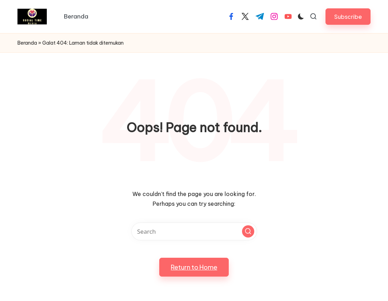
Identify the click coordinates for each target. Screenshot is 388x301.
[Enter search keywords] (194, 231)
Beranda (27, 43)
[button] (348, 16)
